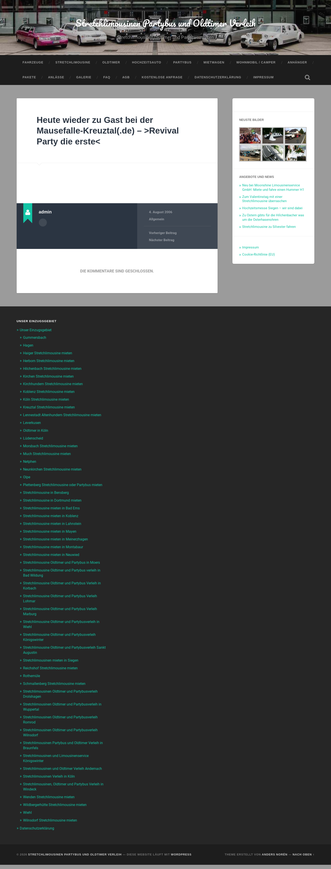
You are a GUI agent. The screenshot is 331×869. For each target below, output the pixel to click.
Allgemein (157, 221)
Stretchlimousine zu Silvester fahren (269, 228)
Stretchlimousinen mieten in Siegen (52, 664)
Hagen (28, 346)
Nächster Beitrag (162, 241)
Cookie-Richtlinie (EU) (258, 256)
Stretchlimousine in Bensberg (47, 500)
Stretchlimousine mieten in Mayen (51, 538)
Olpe (27, 480)
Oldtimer (111, 63)
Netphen (30, 465)
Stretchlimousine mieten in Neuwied (53, 561)
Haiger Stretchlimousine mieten (49, 353)
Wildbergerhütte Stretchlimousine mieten (57, 809)
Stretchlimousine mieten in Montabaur (55, 553)
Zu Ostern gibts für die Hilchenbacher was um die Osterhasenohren (273, 218)
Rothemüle (32, 679)
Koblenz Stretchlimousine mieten (50, 391)
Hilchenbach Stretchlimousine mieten (54, 369)
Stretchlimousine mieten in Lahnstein (54, 530)
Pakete (29, 78)
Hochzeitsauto (146, 63)
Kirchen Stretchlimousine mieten (50, 376)
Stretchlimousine (72, 63)
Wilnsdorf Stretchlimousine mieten (52, 824)
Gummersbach (35, 338)
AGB (126, 78)
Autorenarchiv (43, 223)
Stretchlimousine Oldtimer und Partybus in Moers (64, 568)
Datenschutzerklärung (217, 78)
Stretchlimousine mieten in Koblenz (52, 523)
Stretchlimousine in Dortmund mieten (54, 508)
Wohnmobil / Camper (256, 63)
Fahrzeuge (33, 63)
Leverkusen (32, 427)
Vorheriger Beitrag (163, 234)
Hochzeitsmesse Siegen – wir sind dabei (272, 209)
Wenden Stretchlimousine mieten (50, 802)
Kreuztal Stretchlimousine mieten (51, 407)
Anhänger (297, 63)
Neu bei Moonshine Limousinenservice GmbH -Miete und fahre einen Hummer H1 (273, 188)
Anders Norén (274, 858)
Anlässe (56, 78)
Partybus (182, 63)
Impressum (263, 78)
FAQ (106, 78)
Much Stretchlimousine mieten (48, 457)
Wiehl (27, 817)
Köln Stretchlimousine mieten (47, 399)
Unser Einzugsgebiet (37, 331)
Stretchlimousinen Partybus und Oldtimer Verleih (165, 23)
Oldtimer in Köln (36, 434)
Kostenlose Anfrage (162, 78)
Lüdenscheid (33, 442)
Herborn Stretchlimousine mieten (51, 361)
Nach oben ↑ (303, 858)
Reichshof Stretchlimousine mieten (52, 671)
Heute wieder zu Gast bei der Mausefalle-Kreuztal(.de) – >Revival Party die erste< (112, 132)
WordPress (181, 858)
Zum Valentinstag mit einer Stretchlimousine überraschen (264, 200)
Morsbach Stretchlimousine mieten (52, 449)
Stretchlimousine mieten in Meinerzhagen (57, 546)
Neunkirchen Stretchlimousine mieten (54, 472)
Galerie (83, 78)
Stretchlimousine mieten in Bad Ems (53, 515)
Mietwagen (214, 63)
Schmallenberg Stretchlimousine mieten (56, 686)
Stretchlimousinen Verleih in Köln (50, 782)
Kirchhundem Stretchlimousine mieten (55, 384)
